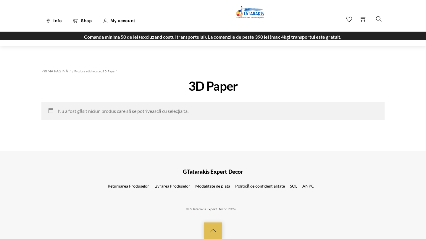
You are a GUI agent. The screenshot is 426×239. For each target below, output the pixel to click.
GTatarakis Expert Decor (208, 209)
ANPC (308, 185)
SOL (293, 185)
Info (54, 20)
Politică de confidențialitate (260, 185)
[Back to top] (213, 230)
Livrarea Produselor (172, 185)
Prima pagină (54, 71)
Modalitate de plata (212, 185)
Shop (82, 20)
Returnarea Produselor (128, 185)
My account (119, 20)
